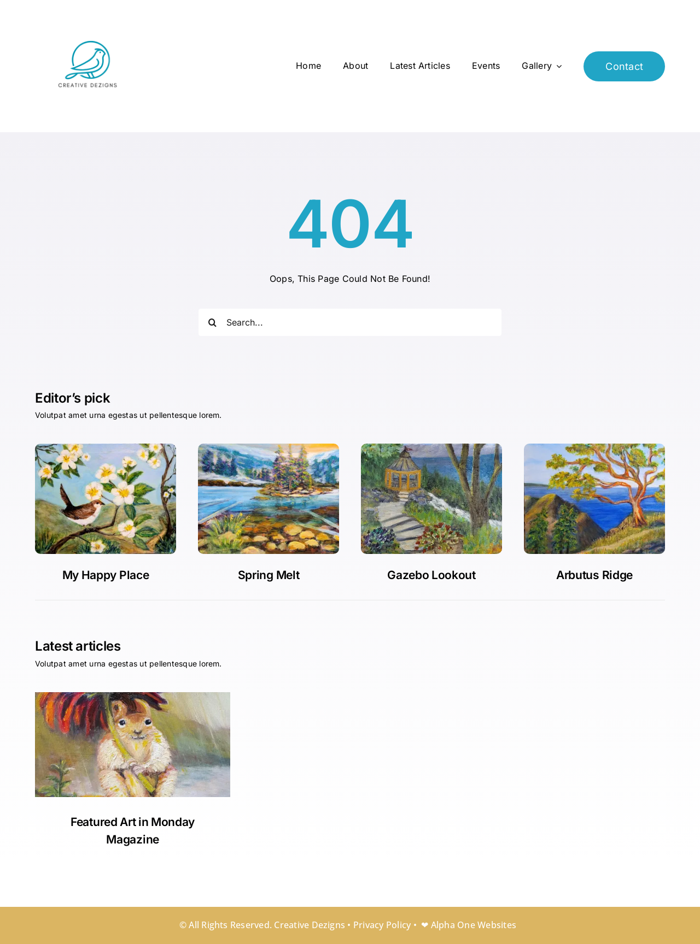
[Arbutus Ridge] (594, 447)
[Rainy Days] (132, 696)
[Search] (212, 322)
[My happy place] (105, 447)
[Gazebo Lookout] (268, 447)
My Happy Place (105, 575)
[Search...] (350, 322)
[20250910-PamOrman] (431, 447)
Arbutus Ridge (594, 575)
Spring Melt (269, 575)
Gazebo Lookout (431, 575)
